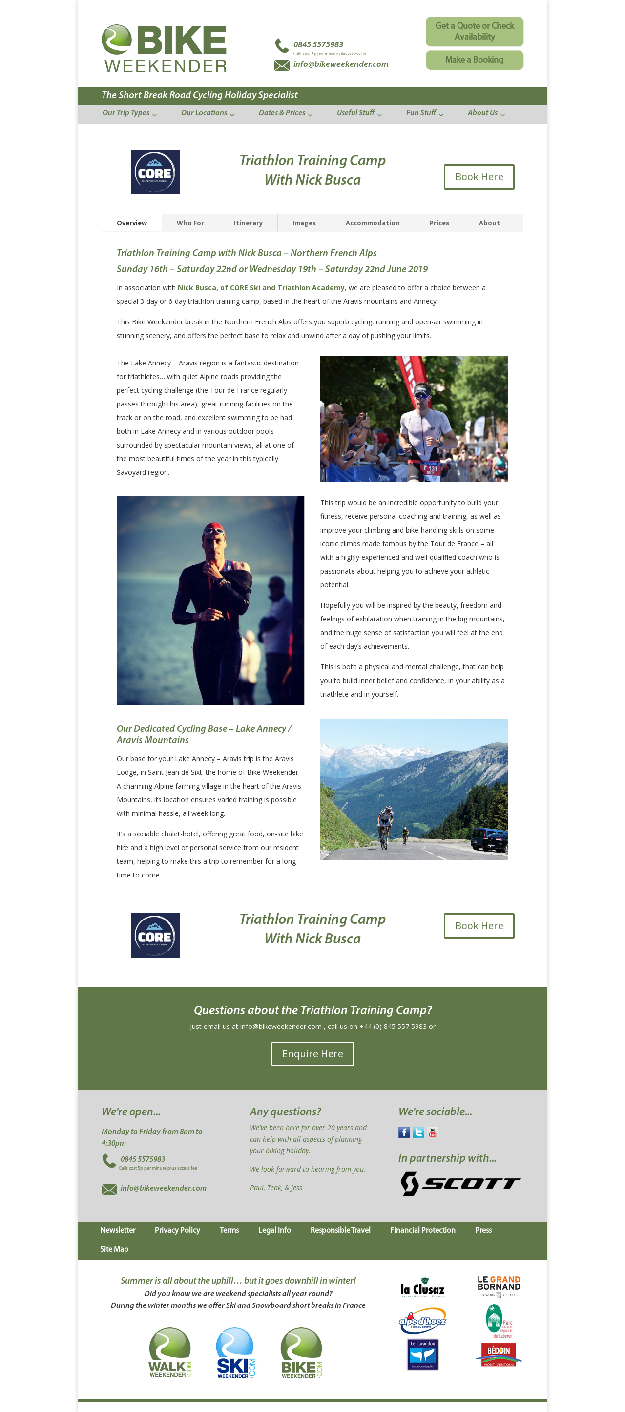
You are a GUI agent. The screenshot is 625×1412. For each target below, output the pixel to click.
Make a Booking (474, 60)
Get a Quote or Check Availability (475, 32)
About (489, 222)
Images (304, 222)
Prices (439, 222)
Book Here (479, 176)
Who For (190, 222)
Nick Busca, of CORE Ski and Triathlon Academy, (263, 287)
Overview (132, 222)
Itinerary (248, 222)
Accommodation (373, 222)
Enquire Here (312, 1053)
